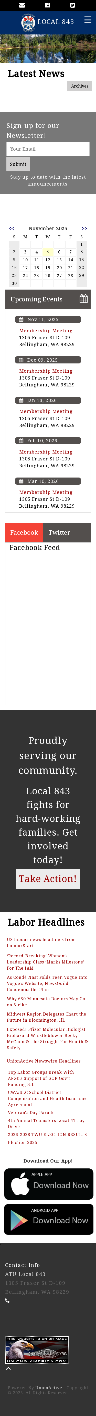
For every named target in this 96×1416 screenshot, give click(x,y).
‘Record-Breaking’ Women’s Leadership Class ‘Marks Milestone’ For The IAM (45, 962)
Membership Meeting (45, 330)
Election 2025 (22, 1142)
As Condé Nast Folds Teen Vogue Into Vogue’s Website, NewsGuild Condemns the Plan (47, 983)
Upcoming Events (36, 299)
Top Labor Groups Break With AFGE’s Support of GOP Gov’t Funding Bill (41, 1078)
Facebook (24, 532)
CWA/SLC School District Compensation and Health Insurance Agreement (48, 1098)
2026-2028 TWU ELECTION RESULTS (47, 1134)
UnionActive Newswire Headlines (44, 1061)
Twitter (59, 532)
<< (11, 228)
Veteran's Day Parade (31, 1112)
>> (85, 228)
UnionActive (48, 1387)
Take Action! (48, 878)
